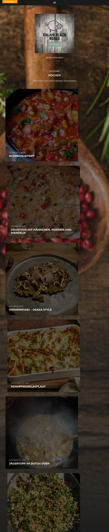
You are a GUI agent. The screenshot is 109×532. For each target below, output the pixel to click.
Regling (59, 515)
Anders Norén (60, 521)
